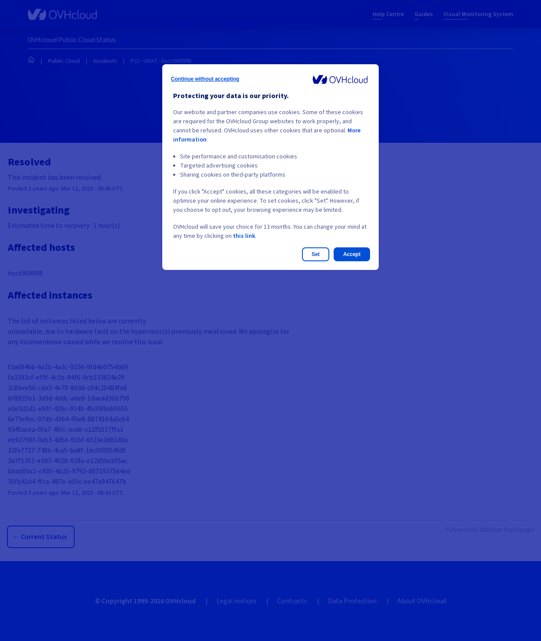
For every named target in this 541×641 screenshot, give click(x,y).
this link (244, 236)
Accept (352, 254)
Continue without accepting (205, 79)
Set (315, 254)
